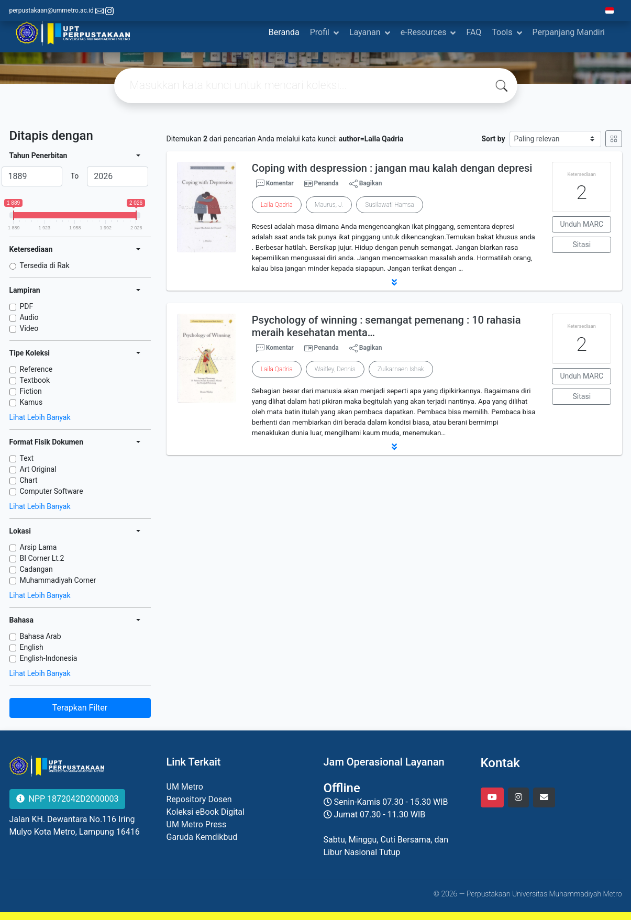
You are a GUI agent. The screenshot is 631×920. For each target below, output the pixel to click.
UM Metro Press (197, 824)
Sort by (493, 139)
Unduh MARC (581, 224)
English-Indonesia (49, 658)
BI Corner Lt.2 (42, 558)
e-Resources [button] (424, 32)
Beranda (284, 32)
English (31, 647)
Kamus (31, 402)
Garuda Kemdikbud (202, 837)
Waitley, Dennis (335, 369)
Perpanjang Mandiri (569, 32)
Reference (36, 369)
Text (27, 458)
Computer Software (51, 491)
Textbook (35, 380)
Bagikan (365, 184)
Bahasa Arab (40, 636)
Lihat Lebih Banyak (40, 417)
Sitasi (582, 244)
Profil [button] (319, 32)
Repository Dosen (199, 799)
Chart (29, 480)
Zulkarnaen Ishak (401, 369)
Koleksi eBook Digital (206, 812)
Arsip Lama (38, 547)
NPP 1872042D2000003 (67, 799)
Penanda (326, 183)
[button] (394, 282)
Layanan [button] (365, 32)
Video (29, 328)
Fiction (31, 391)
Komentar (275, 184)
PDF (27, 306)
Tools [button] (502, 32)
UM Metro (185, 787)
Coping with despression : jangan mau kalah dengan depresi (392, 168)
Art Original (38, 469)
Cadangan (36, 569)
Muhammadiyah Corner (58, 580)
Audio (29, 317)
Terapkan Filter (79, 708)
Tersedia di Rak (45, 265)
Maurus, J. (329, 204)
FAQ (473, 32)
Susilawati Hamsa (389, 204)
